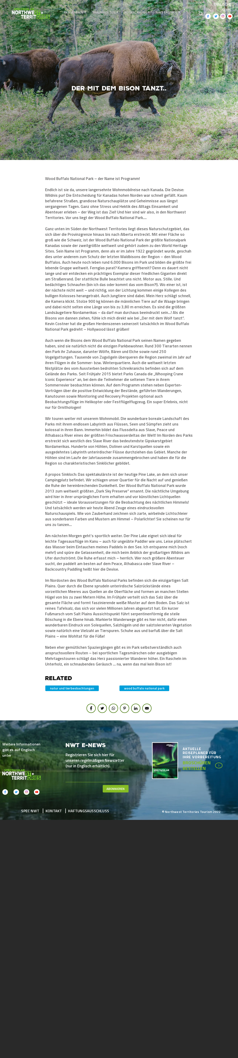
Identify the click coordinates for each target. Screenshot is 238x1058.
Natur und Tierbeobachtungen (72, 688)
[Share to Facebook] (91, 708)
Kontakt (54, 810)
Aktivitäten (73, 12)
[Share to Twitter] (102, 708)
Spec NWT (30, 810)
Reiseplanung (135, 12)
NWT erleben (167, 12)
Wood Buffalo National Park (144, 688)
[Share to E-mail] (147, 708)
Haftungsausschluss (88, 810)
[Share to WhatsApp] (113, 708)
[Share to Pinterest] (124, 708)
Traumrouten (104, 12)
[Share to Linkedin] (135, 708)
